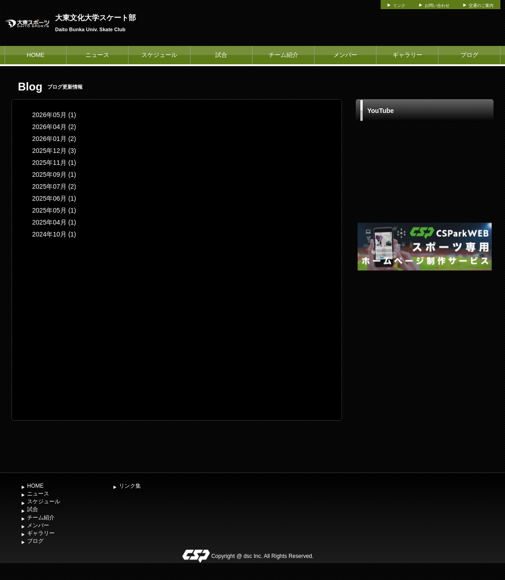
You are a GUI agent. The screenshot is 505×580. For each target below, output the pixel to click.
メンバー (345, 54)
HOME (36, 54)
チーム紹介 (283, 54)
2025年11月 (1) (54, 162)
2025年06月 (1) (54, 198)
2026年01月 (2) (54, 138)
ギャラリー (407, 54)
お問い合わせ (437, 5)
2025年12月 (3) (54, 150)
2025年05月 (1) (54, 210)
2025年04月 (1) (54, 222)
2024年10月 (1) (54, 234)
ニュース (97, 54)
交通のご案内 (481, 5)
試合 (221, 54)
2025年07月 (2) (54, 186)
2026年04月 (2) (54, 126)
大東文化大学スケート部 (95, 18)
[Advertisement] (100, 370)
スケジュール (159, 54)
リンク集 (130, 486)
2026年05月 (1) (54, 114)
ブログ (469, 54)
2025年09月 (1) (54, 174)
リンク (399, 5)
